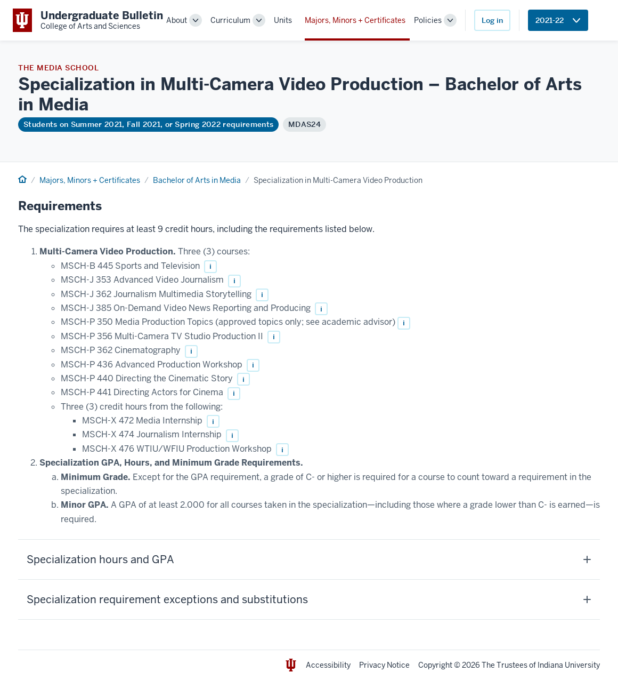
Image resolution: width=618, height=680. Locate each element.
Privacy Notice (384, 665)
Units (283, 20)
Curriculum (230, 20)
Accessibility (328, 665)
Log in (492, 20)
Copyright (435, 665)
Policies (428, 20)
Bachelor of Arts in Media (197, 180)
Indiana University (569, 665)
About (176, 20)
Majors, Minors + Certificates (355, 20)
